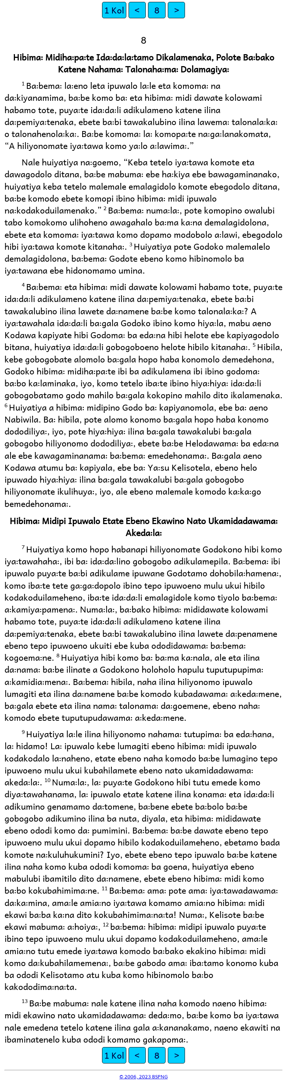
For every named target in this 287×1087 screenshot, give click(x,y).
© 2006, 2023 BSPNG (144, 1076)
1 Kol (114, 10)
